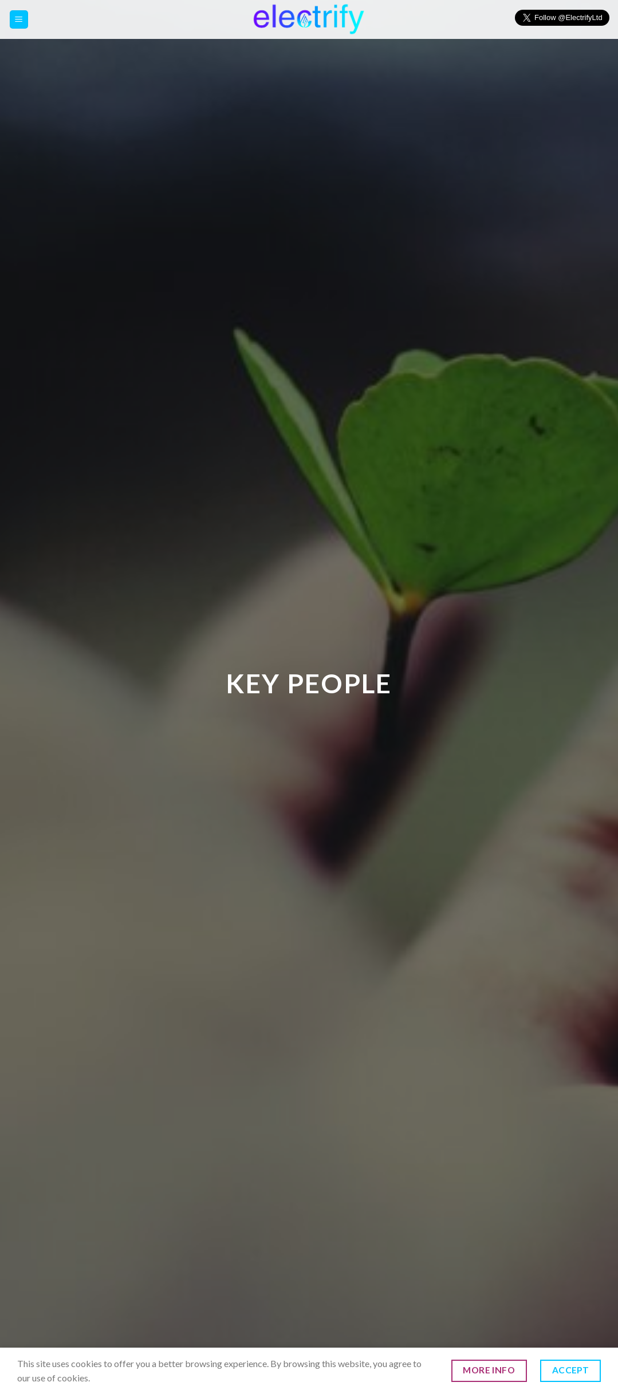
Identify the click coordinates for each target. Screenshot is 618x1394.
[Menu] (19, 19)
